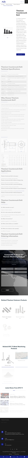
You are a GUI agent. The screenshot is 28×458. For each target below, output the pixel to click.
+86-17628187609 (8, 445)
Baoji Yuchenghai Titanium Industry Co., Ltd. (14, 451)
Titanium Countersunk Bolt (8, 5)
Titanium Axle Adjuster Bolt (6, 318)
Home (3, 4)
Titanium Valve (8, 365)
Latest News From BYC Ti (14, 388)
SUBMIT (7, 290)
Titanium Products (9, 4)
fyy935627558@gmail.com (9, 439)
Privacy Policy (16, 454)
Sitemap (10, 454)
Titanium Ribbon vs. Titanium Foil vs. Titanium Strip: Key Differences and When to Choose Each (17, 397)
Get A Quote (21, 54)
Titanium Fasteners (16, 4)
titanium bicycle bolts (20, 191)
